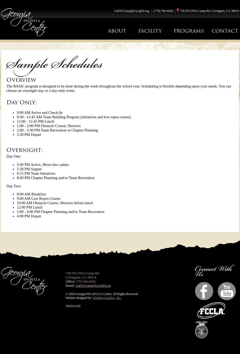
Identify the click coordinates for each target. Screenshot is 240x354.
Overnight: (24, 150)
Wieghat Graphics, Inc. (107, 298)
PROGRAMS (189, 31)
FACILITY (150, 31)
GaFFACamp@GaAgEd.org (131, 11)
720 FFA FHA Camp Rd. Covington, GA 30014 (209, 11)
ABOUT (117, 31)
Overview (21, 80)
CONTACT (225, 31)
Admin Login (73, 305)
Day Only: (21, 102)
